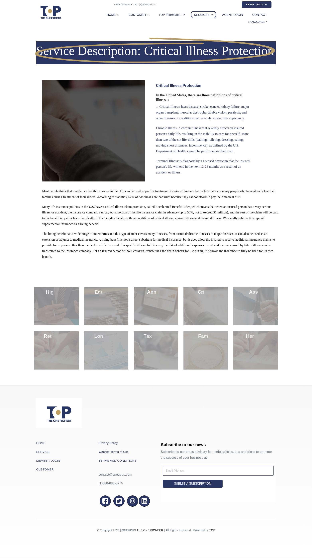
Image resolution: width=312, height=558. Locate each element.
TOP (212, 530)
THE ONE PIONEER (150, 530)
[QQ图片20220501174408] (59, 399)
